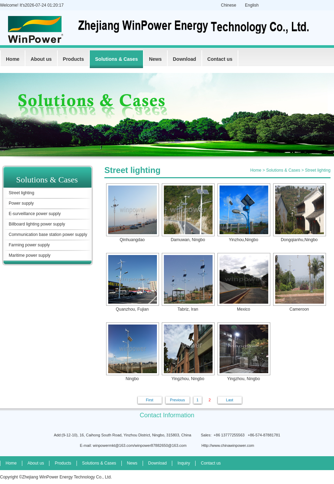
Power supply (21, 203)
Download (184, 59)
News (155, 59)
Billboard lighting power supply (37, 224)
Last (229, 400)
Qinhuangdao (132, 212)
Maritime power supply (29, 255)
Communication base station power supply (48, 234)
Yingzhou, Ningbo (188, 351)
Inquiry (183, 463)
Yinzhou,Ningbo (243, 212)
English (252, 5)
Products (73, 59)
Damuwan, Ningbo (188, 212)
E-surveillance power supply (35, 213)
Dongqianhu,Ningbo (299, 212)
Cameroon (299, 282)
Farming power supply (29, 245)
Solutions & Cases (116, 59)
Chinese (228, 5)
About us (41, 59)
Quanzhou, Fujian (132, 282)
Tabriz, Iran (188, 282)
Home (12, 59)
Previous (177, 400)
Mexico (243, 282)
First (149, 400)
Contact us (219, 59)
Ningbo (132, 351)
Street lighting (21, 192)
